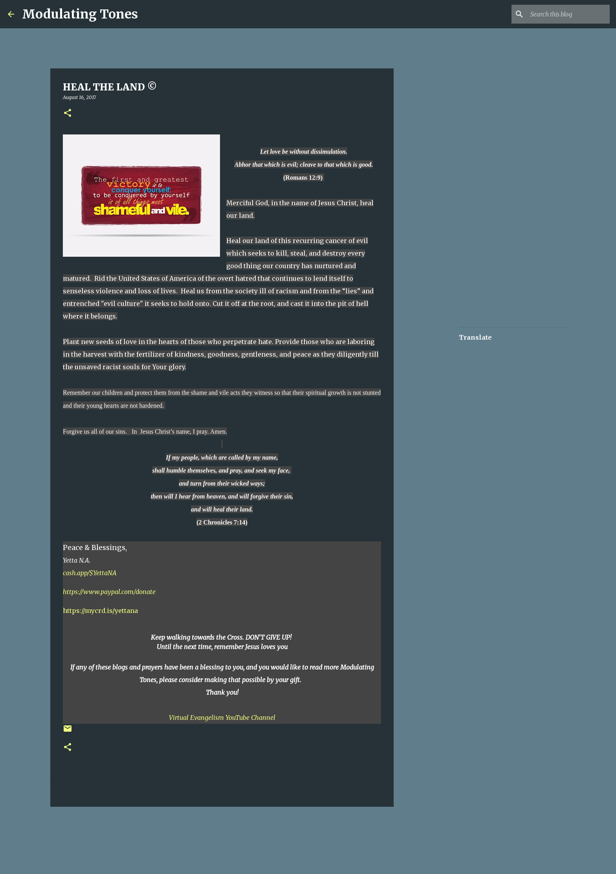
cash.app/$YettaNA (90, 573)
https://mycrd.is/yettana (100, 611)
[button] (67, 113)
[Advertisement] (190, 836)
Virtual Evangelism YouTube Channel (222, 717)
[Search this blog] (568, 14)
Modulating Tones (80, 14)
